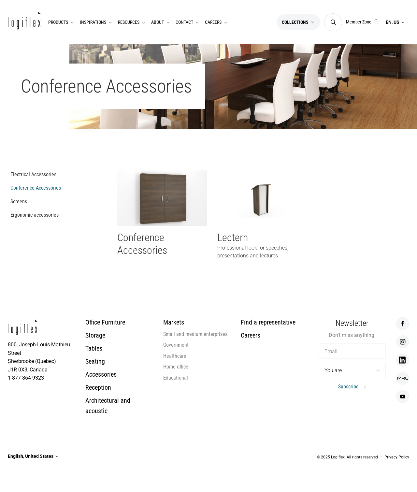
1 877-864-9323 (26, 378)
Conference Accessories (35, 188)
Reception (98, 387)
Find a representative (268, 322)
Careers (250, 335)
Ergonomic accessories (34, 215)
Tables (93, 348)
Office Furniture (105, 322)
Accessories (101, 374)
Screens (18, 201)
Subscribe (348, 386)
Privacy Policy (396, 457)
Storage (95, 335)
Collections (298, 22)
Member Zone (362, 22)
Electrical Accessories (33, 174)
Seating (95, 361)
